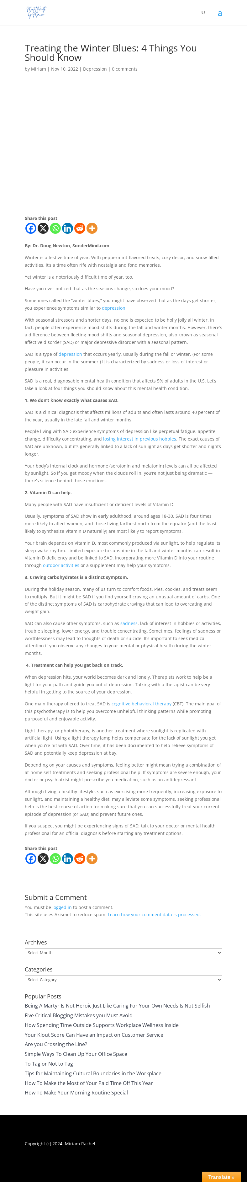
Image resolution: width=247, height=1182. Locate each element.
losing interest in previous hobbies (139, 439)
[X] (43, 228)
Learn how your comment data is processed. (154, 914)
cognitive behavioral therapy (141, 704)
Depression (95, 69)
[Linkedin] (67, 228)
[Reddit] (79, 228)
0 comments (125, 69)
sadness (129, 623)
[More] (92, 228)
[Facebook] (30, 228)
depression (113, 308)
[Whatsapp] (55, 228)
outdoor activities (61, 565)
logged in (62, 907)
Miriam (38, 69)
